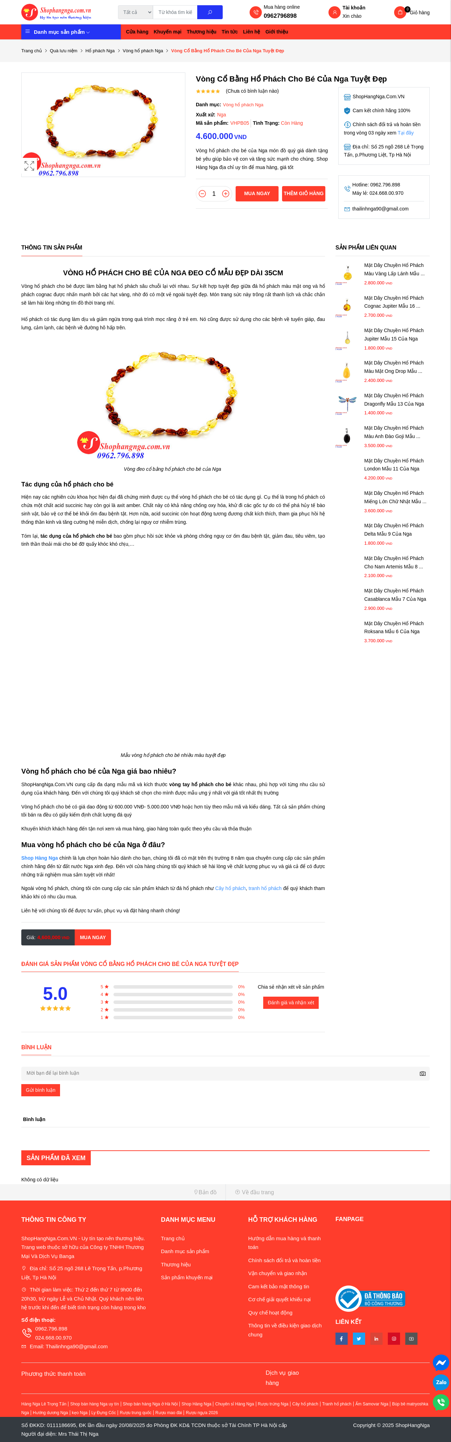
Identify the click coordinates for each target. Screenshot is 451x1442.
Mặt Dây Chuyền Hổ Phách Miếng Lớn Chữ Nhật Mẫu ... (395, 497)
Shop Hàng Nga (196, 1404)
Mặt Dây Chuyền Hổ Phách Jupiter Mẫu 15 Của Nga (394, 335)
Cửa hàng (137, 31)
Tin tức (230, 31)
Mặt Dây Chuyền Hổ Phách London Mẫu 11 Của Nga (394, 465)
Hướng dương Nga (50, 1412)
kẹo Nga (80, 1412)
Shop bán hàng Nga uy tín (94, 1404)
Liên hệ (251, 31)
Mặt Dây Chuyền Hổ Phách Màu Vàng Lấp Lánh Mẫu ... (394, 269)
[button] (120, 1192)
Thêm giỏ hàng (304, 193)
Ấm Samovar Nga (372, 1404)
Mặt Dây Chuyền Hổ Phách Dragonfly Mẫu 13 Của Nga (394, 400)
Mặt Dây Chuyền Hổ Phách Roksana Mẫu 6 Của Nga (394, 628)
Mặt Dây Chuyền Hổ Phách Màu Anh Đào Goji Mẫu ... (394, 432)
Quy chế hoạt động (270, 1313)
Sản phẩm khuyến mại (187, 1277)
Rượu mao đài (168, 1412)
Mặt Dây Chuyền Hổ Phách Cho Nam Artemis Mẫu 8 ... (394, 562)
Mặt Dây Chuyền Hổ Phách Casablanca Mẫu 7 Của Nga (395, 595)
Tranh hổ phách (337, 1404)
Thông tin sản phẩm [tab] (51, 248)
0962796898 (280, 16)
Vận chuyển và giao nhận (277, 1273)
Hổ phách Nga (100, 50)
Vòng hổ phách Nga (143, 50)
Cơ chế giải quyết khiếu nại (279, 1299)
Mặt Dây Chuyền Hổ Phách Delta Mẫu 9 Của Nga (394, 530)
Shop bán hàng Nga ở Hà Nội (150, 1404)
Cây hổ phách (230, 888)
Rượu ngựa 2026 (202, 1412)
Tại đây (406, 133)
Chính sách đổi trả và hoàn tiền (284, 1260)
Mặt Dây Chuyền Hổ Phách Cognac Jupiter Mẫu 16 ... (394, 302)
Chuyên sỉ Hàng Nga (234, 1404)
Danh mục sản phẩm (62, 32)
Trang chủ (31, 50)
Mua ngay (257, 193)
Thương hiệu (201, 31)
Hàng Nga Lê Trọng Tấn (43, 1404)
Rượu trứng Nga (273, 1404)
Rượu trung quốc (135, 1412)
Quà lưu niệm (63, 50)
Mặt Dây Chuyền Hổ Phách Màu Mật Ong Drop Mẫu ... (394, 367)
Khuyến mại (168, 31)
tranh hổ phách (265, 888)
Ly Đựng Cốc (103, 1412)
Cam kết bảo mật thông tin (278, 1286)
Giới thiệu (276, 31)
